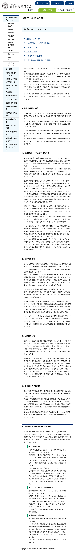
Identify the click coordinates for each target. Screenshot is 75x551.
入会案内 (9, 92)
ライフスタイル (11, 99)
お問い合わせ (57, 3)
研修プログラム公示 (11, 127)
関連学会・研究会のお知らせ (11, 80)
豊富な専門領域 (11, 103)
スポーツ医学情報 (11, 133)
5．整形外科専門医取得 (33, 56)
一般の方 (29, 10)
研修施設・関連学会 (11, 114)
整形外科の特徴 (11, 95)
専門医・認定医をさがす (11, 87)
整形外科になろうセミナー (11, 139)
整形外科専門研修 (11, 120)
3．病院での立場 (31, 47)
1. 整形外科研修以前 (32, 39)
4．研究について (31, 51)
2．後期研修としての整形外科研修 (37, 43)
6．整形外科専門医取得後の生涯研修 (38, 60)
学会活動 (9, 69)
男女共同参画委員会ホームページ (11, 147)
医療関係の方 (47, 10)
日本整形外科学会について (11, 19)
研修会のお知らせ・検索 (11, 74)
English (70, 3)
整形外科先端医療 (11, 108)
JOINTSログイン (42, 3)
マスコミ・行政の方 (65, 10)
